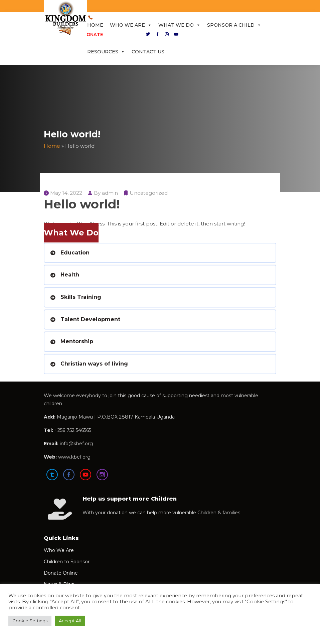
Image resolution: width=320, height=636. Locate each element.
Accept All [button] (70, 620)
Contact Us (148, 52)
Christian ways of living (94, 364)
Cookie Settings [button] (29, 620)
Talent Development (90, 319)
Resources (106, 52)
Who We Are (131, 25)
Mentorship (76, 341)
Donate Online (61, 573)
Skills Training (80, 297)
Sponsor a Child (234, 25)
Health (69, 274)
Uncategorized (149, 193)
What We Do (179, 25)
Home (95, 25)
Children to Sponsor (67, 561)
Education (75, 252)
